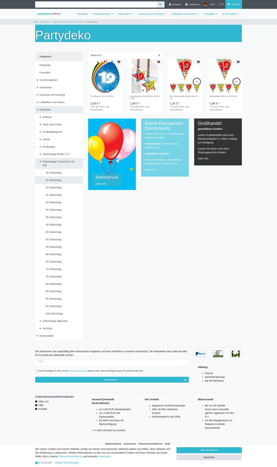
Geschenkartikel (101, 14)
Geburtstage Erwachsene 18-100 (67, 22)
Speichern (209, 457)
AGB (167, 443)
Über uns (44, 401)
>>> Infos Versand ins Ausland (108, 430)
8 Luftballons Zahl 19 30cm (102, 96)
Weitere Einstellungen (67, 462)
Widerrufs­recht (113, 443)
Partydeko (209, 14)
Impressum (130, 443)
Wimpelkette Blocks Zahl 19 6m (223, 96)
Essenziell (46, 462)
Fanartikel (82, 14)
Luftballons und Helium (183, 14)
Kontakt (43, 408)
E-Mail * (41, 361)
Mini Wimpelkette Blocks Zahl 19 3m (184, 97)
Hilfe (41, 405)
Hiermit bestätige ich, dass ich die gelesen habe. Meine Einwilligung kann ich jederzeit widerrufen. (91, 371)
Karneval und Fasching (150, 14)
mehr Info (150, 169)
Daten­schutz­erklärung (150, 443)
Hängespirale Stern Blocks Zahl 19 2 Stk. (145, 97)
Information (124, 14)
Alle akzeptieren (209, 450)
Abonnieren (145, 379)
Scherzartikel (229, 14)
